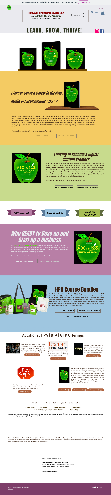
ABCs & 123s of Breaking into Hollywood (32, 118)
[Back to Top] (96, 487)
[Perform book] (96, 389)
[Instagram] (97, 31)
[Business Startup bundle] (77, 317)
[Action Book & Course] (66, 136)
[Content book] (80, 389)
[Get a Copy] (93, 355)
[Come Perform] (32, 354)
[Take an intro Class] (24, 261)
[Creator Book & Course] (87, 187)
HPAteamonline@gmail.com (30, 331)
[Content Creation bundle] (89, 311)
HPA (76, 294)
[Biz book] (64, 389)
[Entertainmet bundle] (65, 311)
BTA (61, 296)
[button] (103, 13)
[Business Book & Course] (48, 261)
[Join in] (58, 358)
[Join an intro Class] (45, 136)
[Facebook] (102, 31)
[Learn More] (77, 15)
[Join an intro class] (64, 187)
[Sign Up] (25, 391)
